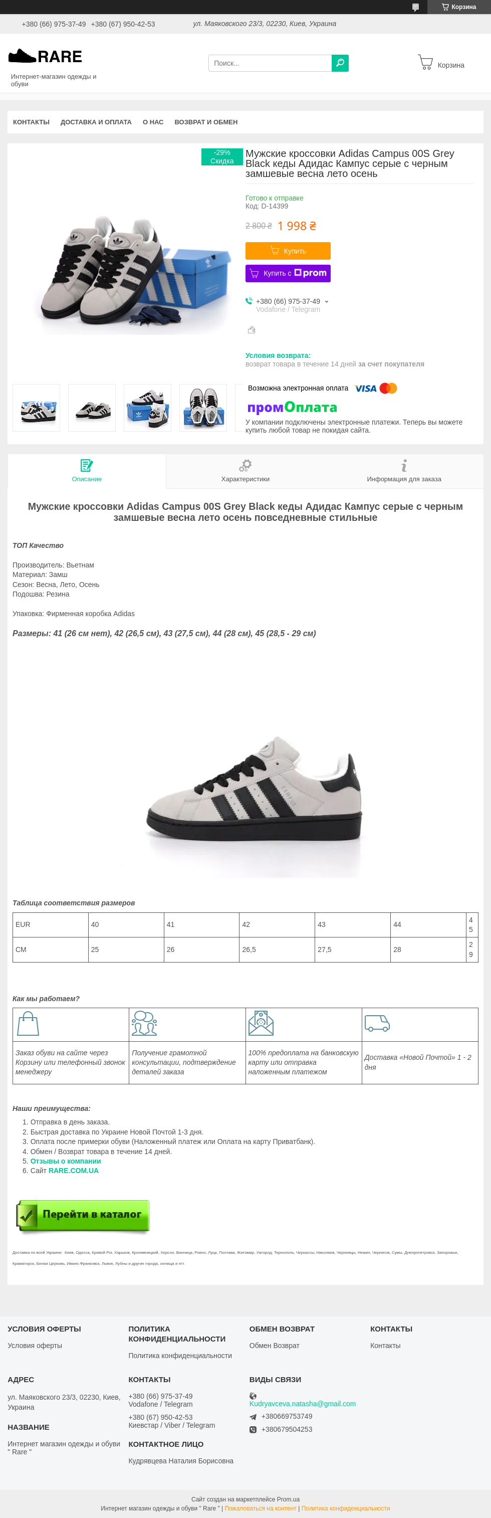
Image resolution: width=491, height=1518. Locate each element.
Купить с (295, 273)
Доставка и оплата (96, 122)
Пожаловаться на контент (260, 1508)
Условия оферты (35, 1346)
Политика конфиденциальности (180, 1356)
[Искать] (340, 63)
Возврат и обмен (206, 122)
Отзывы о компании (67, 1161)
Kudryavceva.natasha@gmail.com (303, 1404)
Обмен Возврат (275, 1346)
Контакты (31, 122)
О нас (153, 122)
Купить (295, 251)
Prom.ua (288, 1499)
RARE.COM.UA (74, 1171)
